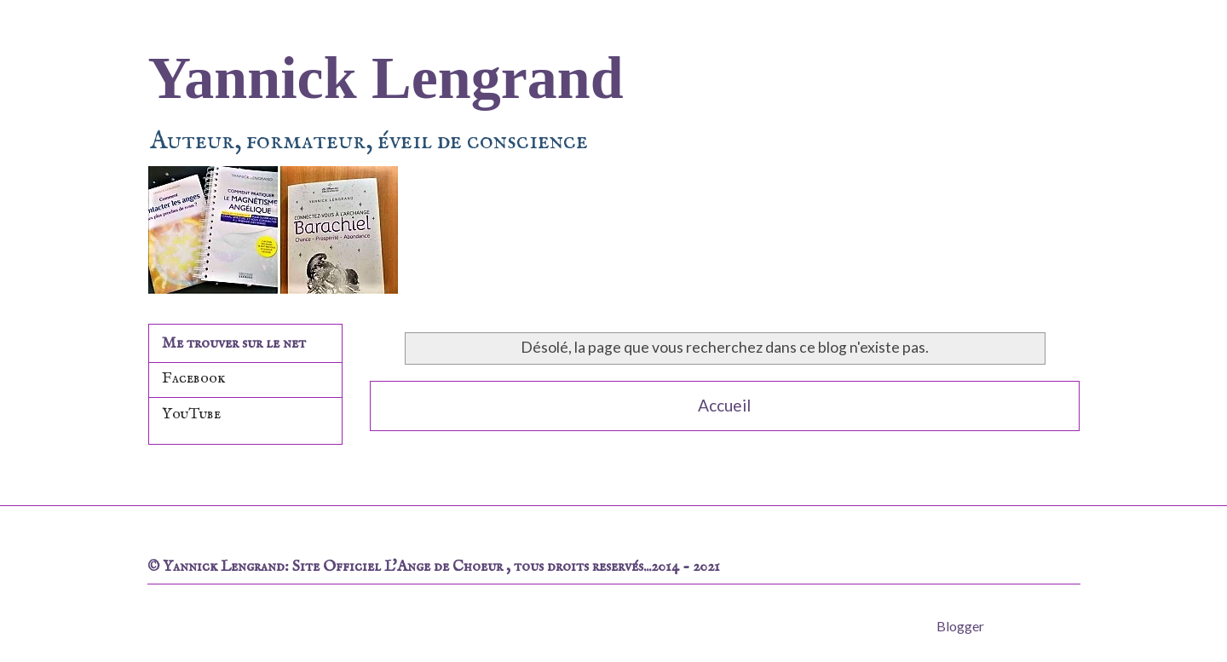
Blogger (959, 626)
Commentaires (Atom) (765, 456)
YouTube (191, 414)
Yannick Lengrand (386, 78)
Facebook (193, 379)
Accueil (724, 405)
